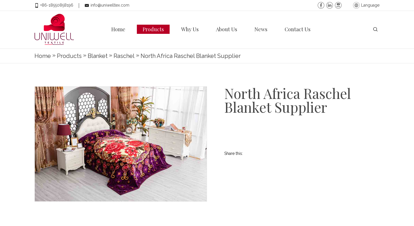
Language (370, 5)
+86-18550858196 (56, 5)
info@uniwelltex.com (110, 5)
